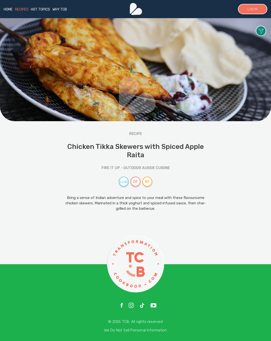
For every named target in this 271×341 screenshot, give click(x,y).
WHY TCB (59, 9)
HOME (8, 9)
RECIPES (21, 9)
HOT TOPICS (40, 9)
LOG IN (252, 9)
